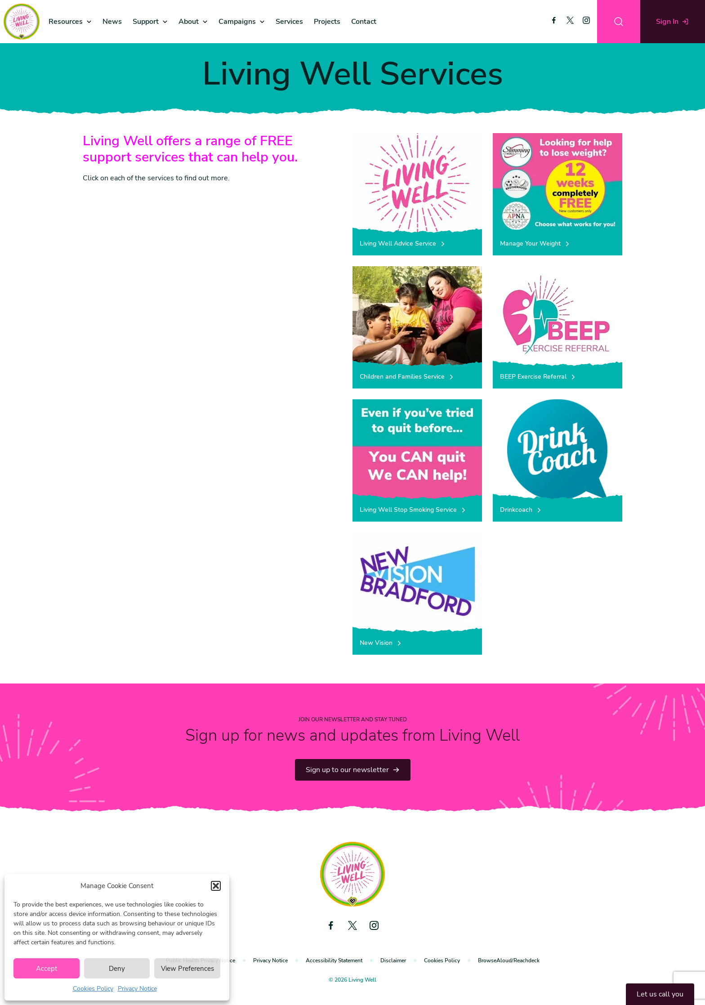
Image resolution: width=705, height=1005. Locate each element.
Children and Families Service (407, 376)
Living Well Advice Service (403, 243)
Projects (327, 22)
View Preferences (187, 968)
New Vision (381, 643)
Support (146, 22)
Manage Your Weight (535, 243)
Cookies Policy (93, 988)
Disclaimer (393, 960)
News (112, 22)
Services (289, 22)
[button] (215, 885)
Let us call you (660, 994)
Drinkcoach (521, 509)
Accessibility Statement (334, 960)
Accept (46, 968)
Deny (117, 968)
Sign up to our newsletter (353, 770)
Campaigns (237, 22)
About (188, 22)
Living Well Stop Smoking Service (413, 509)
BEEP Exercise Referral (538, 376)
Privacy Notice (137, 988)
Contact (363, 22)
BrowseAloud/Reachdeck (509, 960)
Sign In (672, 22)
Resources (66, 22)
